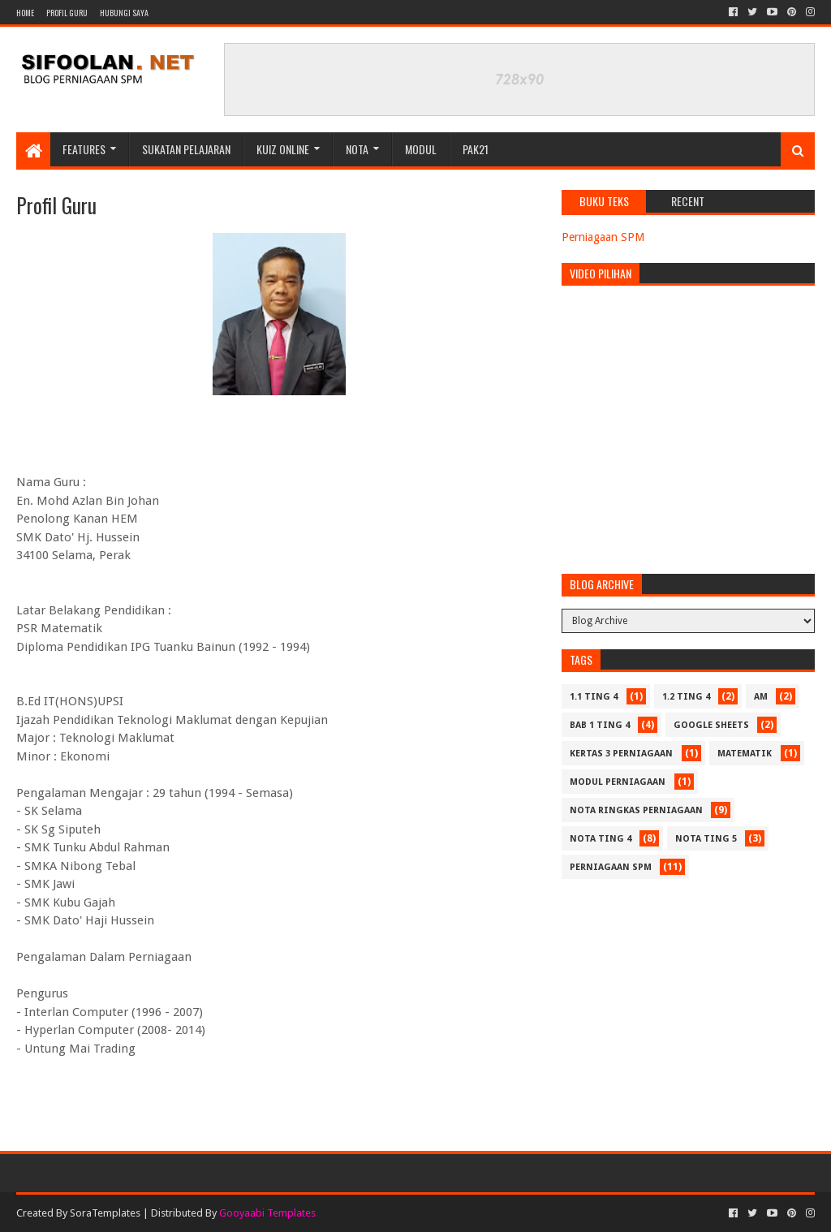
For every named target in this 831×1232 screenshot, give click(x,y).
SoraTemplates (105, 1213)
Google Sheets (711, 725)
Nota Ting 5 (706, 839)
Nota (357, 148)
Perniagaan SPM (603, 236)
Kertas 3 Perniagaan (621, 753)
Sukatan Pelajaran (186, 148)
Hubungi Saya (124, 12)
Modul (421, 148)
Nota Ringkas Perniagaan (636, 810)
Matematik (744, 753)
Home (25, 12)
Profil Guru (67, 12)
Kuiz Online (282, 148)
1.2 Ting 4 (686, 696)
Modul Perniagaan (617, 782)
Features (83, 148)
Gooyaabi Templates (267, 1213)
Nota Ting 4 (600, 839)
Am (761, 696)
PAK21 (476, 148)
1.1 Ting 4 (594, 696)
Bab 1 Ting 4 (600, 725)
